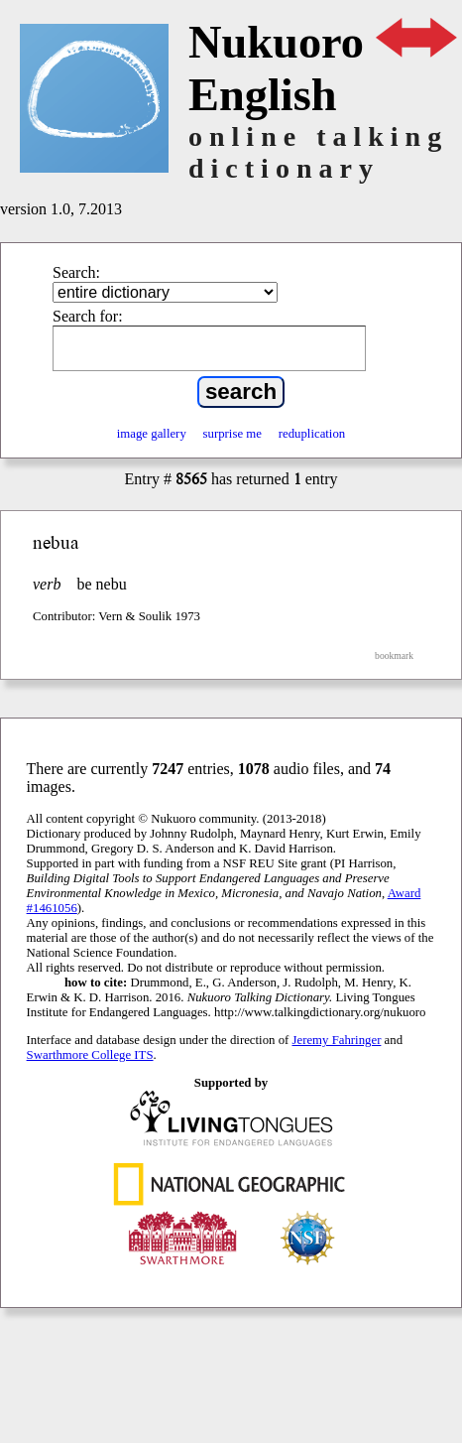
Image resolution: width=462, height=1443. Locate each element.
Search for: (88, 316)
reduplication (312, 434)
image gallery (151, 434)
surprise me (232, 434)
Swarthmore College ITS (90, 1055)
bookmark (394, 655)
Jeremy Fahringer (337, 1040)
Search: (76, 272)
